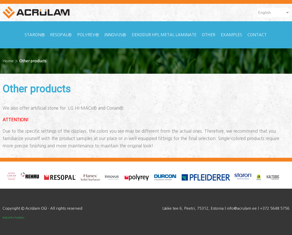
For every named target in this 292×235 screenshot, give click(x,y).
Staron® (35, 35)
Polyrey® (88, 35)
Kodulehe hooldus (13, 217)
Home (8, 61)
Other (208, 35)
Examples (231, 35)
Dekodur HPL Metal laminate (164, 35)
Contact (257, 35)
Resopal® (61, 35)
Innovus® (115, 35)
